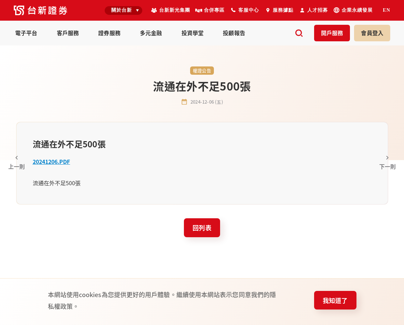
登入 (372, 33)
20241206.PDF (51, 161)
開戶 (332, 33)
